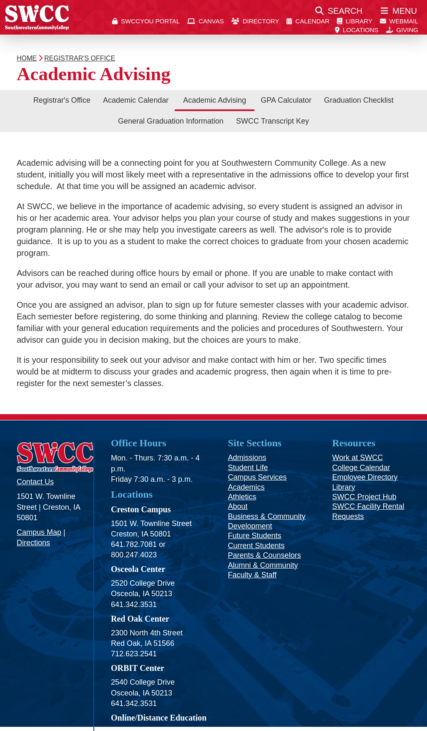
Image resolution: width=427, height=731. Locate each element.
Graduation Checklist (359, 100)
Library (343, 487)
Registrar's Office (61, 100)
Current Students (256, 545)
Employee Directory (365, 477)
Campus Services (257, 477)
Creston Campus (141, 509)
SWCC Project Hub (364, 497)
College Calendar (361, 467)
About (238, 506)
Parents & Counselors (264, 555)
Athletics (242, 497)
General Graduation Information (171, 121)
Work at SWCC (357, 457)
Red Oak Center (140, 618)
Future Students (254, 535)
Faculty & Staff (252, 575)
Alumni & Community (263, 565)
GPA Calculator (286, 100)
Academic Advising (214, 100)
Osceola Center (138, 569)
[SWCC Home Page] (37, 17)
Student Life (248, 467)
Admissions (247, 457)
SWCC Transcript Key (272, 121)
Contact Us (35, 482)
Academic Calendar (135, 100)
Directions (33, 543)
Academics (246, 487)
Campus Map (39, 532)
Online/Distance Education (158, 717)
